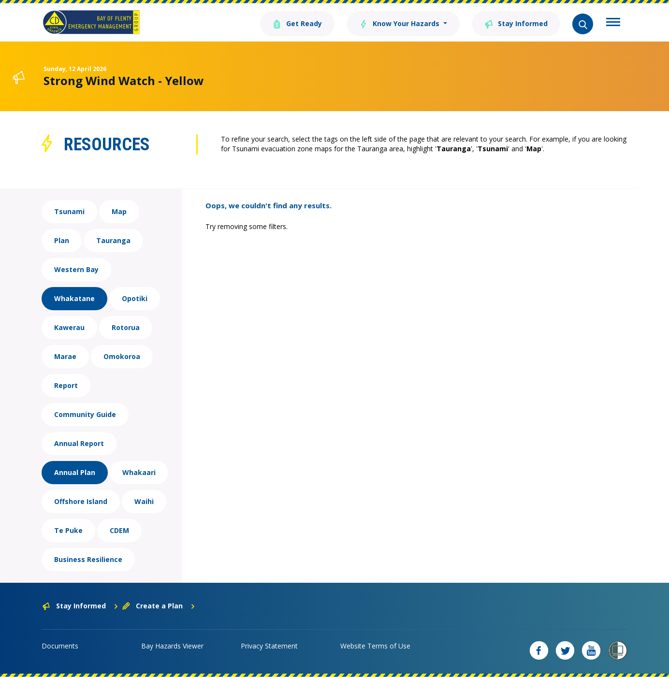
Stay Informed (516, 23)
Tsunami (69, 211)
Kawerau (69, 327)
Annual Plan (74, 472)
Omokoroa (121, 356)
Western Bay (76, 269)
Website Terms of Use (375, 645)
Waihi (144, 501)
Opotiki (134, 298)
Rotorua (126, 327)
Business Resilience (88, 559)
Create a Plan (158, 605)
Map (119, 211)
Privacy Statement (269, 645)
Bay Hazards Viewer (172, 645)
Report (66, 385)
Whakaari (139, 472)
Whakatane (74, 298)
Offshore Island (80, 501)
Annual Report (79, 443)
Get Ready (297, 23)
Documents (60, 645)
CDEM (119, 530)
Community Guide (85, 414)
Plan (61, 240)
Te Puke (68, 530)
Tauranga (113, 240)
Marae (65, 356)
